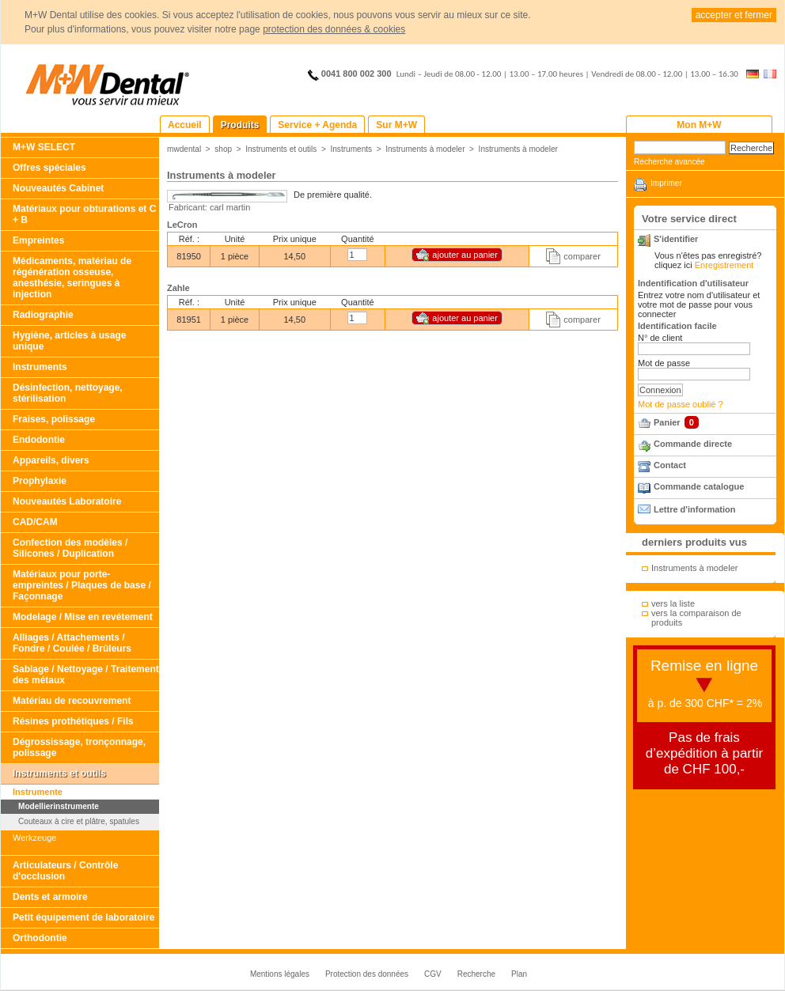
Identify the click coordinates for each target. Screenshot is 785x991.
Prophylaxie (39, 480)
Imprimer (666, 183)
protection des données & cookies (334, 29)
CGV (433, 974)
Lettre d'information (694, 509)
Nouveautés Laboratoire (67, 501)
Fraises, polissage (54, 419)
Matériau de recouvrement (72, 700)
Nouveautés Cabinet (58, 188)
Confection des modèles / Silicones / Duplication (70, 548)
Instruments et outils (59, 773)
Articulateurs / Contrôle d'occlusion (65, 871)
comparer (581, 256)
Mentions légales (279, 974)
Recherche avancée (669, 161)
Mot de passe (664, 363)
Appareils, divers (51, 460)
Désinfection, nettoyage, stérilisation (68, 393)
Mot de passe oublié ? (680, 404)
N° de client (660, 337)
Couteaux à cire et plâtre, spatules (78, 821)
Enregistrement (724, 265)
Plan (519, 974)
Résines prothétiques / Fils (73, 721)
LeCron (182, 224)
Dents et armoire (50, 896)
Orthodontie (40, 938)
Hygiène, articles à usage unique (69, 341)
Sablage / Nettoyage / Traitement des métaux (86, 675)
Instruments (40, 367)
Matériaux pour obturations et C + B (84, 214)
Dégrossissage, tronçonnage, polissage (79, 747)
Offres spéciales (49, 167)
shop (223, 149)
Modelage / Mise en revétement (83, 616)
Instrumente (38, 791)
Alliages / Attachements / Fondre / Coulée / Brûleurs (72, 643)
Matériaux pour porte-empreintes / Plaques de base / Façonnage (82, 585)
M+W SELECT (44, 147)
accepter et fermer (734, 15)
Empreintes (38, 240)
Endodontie (39, 439)
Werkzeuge (34, 837)
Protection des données (366, 974)
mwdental (184, 149)
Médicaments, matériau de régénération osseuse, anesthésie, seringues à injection (72, 277)
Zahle (178, 288)
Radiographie (43, 314)
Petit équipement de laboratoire (83, 917)
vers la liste (673, 603)
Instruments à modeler (425, 149)
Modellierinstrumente (58, 806)
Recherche (476, 974)
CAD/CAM (35, 522)
